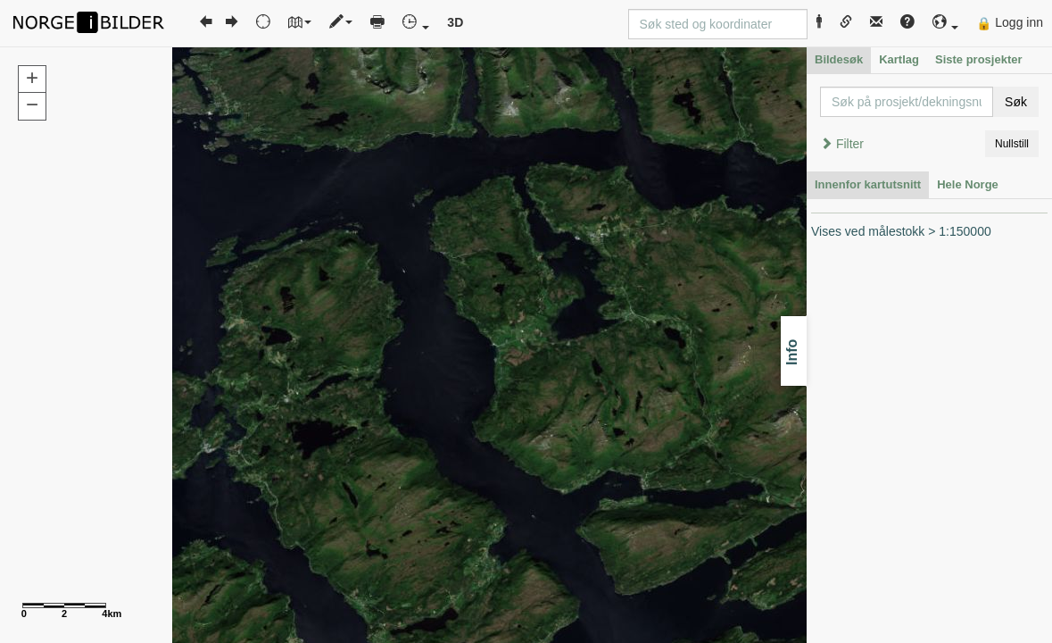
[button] (946, 23)
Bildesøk (839, 59)
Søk (1016, 102)
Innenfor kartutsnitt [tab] (868, 184)
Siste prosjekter (979, 59)
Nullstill (1012, 144)
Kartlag (899, 59)
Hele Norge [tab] (967, 184)
